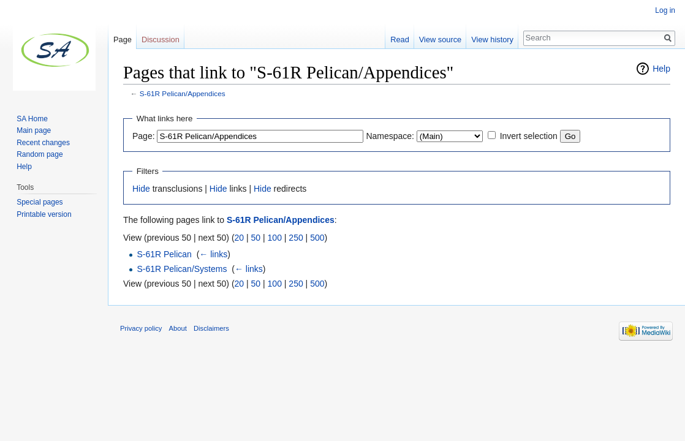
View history (492, 39)
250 (296, 238)
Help (661, 69)
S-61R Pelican (164, 254)
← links (213, 254)
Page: (143, 136)
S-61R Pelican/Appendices (182, 93)
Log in (665, 10)
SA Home (32, 119)
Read (399, 39)
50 (256, 238)
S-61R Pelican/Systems (182, 269)
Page (122, 39)
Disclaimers (211, 328)
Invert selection (529, 136)
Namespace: (390, 136)
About (178, 328)
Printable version (44, 214)
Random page (39, 154)
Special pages (39, 202)
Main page (34, 130)
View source (440, 39)
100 (275, 238)
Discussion (161, 39)
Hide (141, 189)
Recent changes (43, 142)
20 (239, 238)
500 (317, 238)
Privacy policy (141, 328)
